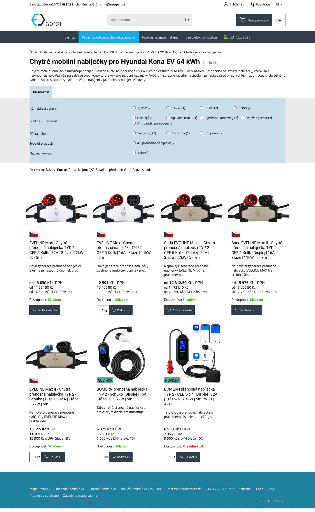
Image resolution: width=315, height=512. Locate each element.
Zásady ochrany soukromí (82, 499)
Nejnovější (86, 169)
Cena (72, 169)
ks (103, 311)
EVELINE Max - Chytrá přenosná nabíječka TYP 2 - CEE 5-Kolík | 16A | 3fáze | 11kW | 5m (124, 250)
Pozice (62, 169)
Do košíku (123, 311)
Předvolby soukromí (44, 499)
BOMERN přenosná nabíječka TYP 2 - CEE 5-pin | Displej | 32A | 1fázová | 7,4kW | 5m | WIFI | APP (190, 398)
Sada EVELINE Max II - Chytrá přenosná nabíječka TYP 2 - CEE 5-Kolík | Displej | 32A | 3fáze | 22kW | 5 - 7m (189, 250)
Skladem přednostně (111, 169)
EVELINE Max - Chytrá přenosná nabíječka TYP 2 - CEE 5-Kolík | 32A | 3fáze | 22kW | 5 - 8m (56, 250)
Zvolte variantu (47, 311)
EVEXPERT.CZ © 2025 (269, 504)
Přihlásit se (234, 4)
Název (50, 169)
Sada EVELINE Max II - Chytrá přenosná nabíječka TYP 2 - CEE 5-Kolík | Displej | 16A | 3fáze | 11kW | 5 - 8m (256, 250)
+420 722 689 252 (61, 4)
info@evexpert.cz (113, 4)
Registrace (260, 4)
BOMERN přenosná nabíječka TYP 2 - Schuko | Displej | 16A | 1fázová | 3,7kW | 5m (122, 396)
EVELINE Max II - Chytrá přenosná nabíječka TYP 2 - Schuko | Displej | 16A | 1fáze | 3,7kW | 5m (54, 398)
